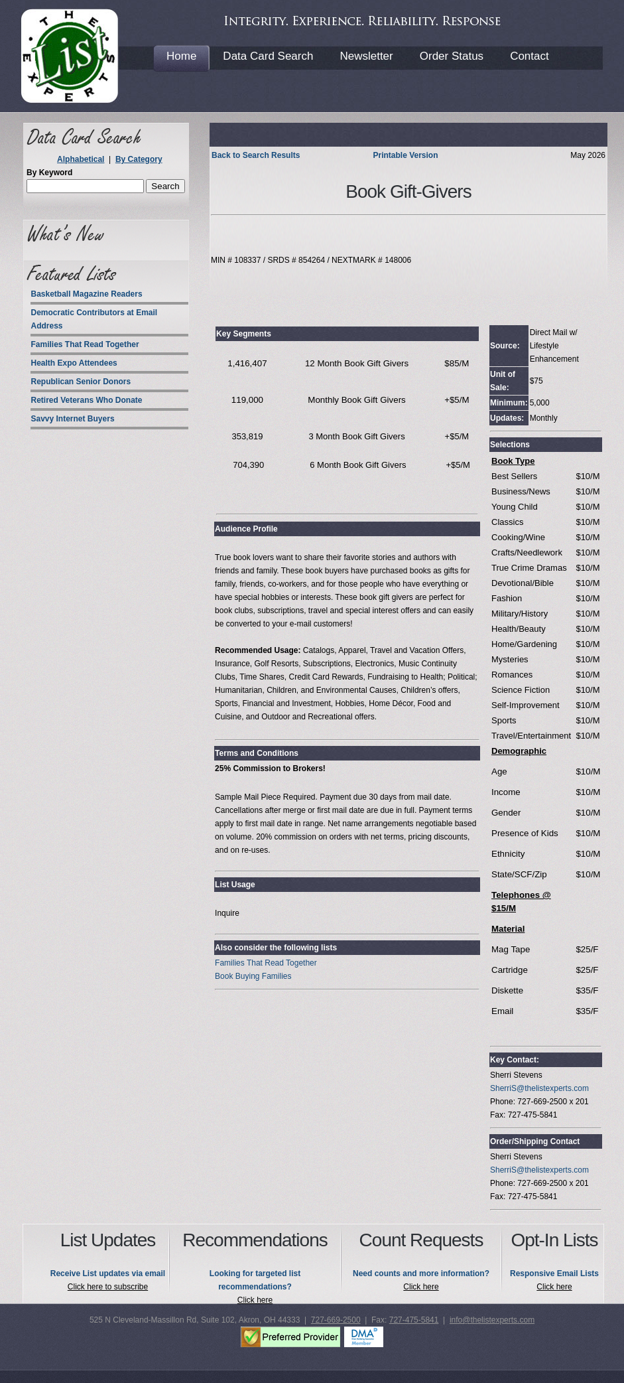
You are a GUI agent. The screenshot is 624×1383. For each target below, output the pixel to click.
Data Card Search (268, 56)
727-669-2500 (336, 1320)
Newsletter (366, 56)
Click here (255, 1300)
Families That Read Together (266, 963)
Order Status (451, 56)
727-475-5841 (414, 1320)
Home (181, 56)
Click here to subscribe (108, 1286)
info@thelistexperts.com (492, 1320)
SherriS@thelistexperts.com (539, 1088)
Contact (529, 56)
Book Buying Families (253, 976)
